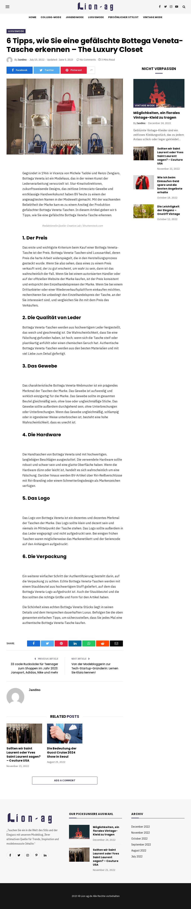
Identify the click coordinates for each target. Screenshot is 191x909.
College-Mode (51, 17)
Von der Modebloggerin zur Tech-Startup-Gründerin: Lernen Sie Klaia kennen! (94, 668)
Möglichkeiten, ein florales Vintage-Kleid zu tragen (156, 115)
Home (32, 17)
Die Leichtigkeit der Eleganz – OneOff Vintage (168, 210)
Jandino (22, 59)
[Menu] (7, 7)
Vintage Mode (152, 17)
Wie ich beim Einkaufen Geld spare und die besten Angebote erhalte (169, 185)
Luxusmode (96, 17)
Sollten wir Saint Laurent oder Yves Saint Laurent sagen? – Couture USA (23, 754)
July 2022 (137, 856)
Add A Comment (64, 780)
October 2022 (139, 838)
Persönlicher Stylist (123, 17)
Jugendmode (75, 17)
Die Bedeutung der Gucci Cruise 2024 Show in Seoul (61, 752)
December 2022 (140, 826)
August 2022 (138, 850)
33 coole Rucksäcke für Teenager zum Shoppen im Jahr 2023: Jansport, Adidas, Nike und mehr (34, 668)
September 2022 (141, 844)
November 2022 (140, 832)
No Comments (86, 59)
